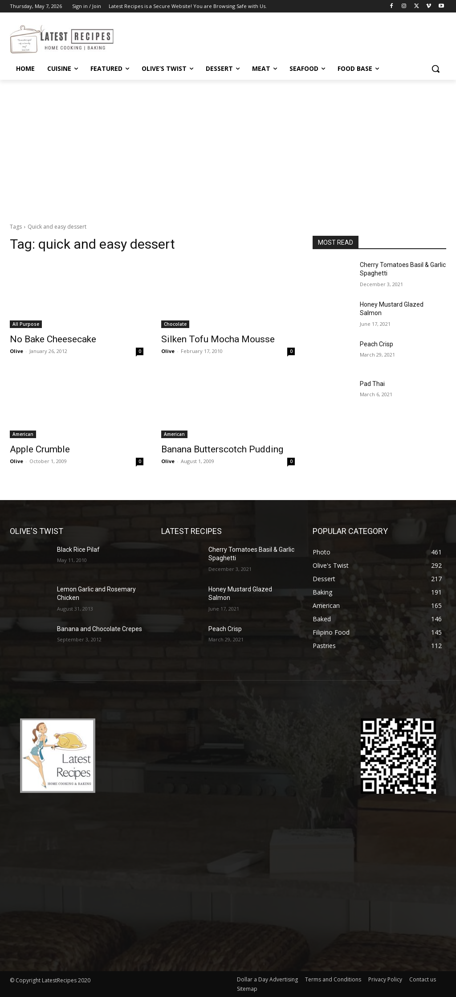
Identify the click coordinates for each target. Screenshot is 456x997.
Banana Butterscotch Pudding (222, 449)
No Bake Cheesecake (53, 339)
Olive (16, 351)
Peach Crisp (376, 344)
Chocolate (175, 324)
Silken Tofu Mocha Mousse (218, 339)
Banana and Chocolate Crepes (99, 628)
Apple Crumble (40, 449)
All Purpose (25, 324)
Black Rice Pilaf (78, 549)
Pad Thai (372, 383)
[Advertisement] (228, 146)
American (22, 434)
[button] (435, 68)
